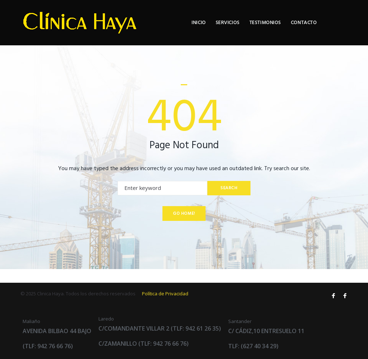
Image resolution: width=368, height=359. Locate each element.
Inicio (225, 30)
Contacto (330, 30)
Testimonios (291, 30)
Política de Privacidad (165, 293)
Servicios (254, 30)
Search (229, 201)
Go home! (184, 227)
